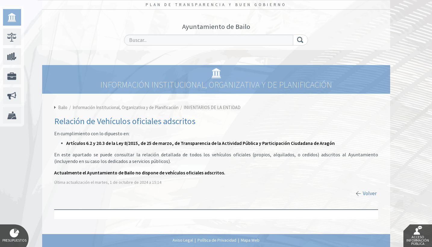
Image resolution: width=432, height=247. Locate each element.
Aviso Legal (182, 240)
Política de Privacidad (216, 240)
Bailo (62, 107)
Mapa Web (250, 240)
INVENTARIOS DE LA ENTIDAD (212, 107)
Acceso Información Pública (417, 236)
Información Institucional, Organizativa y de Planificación (126, 107)
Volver (370, 193)
